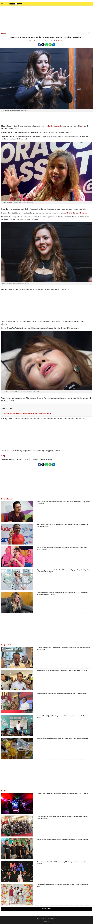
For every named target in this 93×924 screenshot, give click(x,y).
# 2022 (27, 459)
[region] (46, 18)
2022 (16, 128)
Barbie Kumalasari (54, 126)
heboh (81, 126)
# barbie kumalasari (8, 459)
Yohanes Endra (33, 41)
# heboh (19, 459)
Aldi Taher (68, 213)
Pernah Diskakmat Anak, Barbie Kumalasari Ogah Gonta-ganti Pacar (27, 413)
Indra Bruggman (81, 213)
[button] (2, 3)
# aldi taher (35, 459)
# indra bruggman (46, 459)
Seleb (3, 33)
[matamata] (16, 4)
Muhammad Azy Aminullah (45, 41)
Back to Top (46, 921)
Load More (46, 909)
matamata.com (43, 918)
